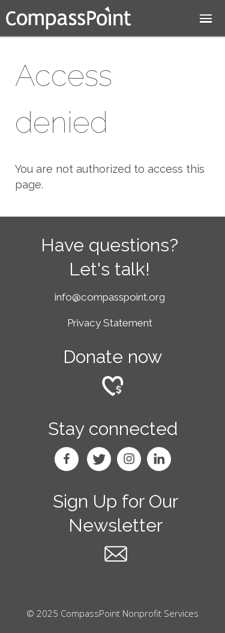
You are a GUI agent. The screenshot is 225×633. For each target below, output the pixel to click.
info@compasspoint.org (110, 297)
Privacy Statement (109, 323)
